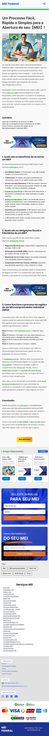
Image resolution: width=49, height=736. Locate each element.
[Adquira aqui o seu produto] (24, 142)
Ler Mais (42, 451)
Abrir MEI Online (24, 439)
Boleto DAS (7, 592)
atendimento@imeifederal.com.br (16, 686)
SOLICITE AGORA (24, 518)
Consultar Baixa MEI (10, 640)
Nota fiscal (19, 573)
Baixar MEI (6, 599)
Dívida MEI (6, 631)
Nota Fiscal (7, 620)
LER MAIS (6, 478)
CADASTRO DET (8, 594)
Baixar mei (7, 573)
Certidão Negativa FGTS (11, 642)
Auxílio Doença (8, 648)
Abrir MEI (6, 588)
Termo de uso (6, 674)
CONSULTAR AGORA (25, 554)
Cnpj (28, 573)
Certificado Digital (9, 614)
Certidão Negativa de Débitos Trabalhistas (18, 644)
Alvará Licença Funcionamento (14, 629)
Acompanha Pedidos (9, 666)
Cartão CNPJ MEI (9, 635)
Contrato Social (8, 612)
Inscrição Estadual (9, 601)
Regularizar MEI (8, 590)
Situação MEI (7, 627)
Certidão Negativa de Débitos (13, 625)
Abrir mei (32, 568)
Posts (4, 669)
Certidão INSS (8, 646)
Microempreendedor (17, 568)
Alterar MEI (7, 603)
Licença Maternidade (10, 633)
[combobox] (24, 506)
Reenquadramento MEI (11, 618)
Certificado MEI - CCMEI (11, 609)
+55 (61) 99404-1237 (11, 683)
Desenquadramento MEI (11, 616)
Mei (4, 568)
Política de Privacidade (10, 671)
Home (4, 664)
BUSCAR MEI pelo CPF (10, 622)
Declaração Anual (9, 605)
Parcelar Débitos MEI (10, 607)
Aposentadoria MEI (9, 651)
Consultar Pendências (11, 596)
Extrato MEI (7, 638)
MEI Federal (10, 4)
